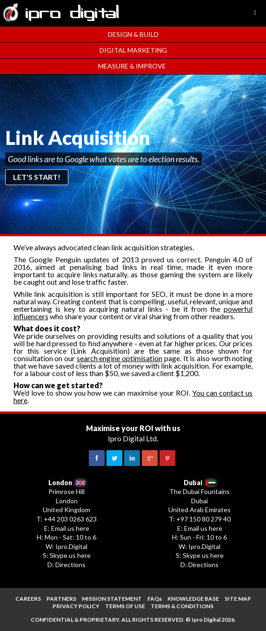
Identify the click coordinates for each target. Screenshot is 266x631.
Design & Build (133, 34)
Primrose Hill (66, 491)
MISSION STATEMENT (112, 598)
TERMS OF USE (125, 606)
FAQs (154, 598)
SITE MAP (238, 598)
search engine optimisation (119, 358)
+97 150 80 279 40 (203, 519)
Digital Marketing (133, 50)
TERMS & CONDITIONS (182, 606)
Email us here (70, 528)
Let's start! (36, 176)
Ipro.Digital (71, 546)
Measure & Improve (132, 66)
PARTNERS (61, 598)
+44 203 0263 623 (70, 519)
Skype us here (70, 555)
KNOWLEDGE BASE (193, 598)
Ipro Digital (206, 619)
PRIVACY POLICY (76, 606)
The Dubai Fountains (199, 491)
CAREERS (28, 598)
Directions (70, 565)
